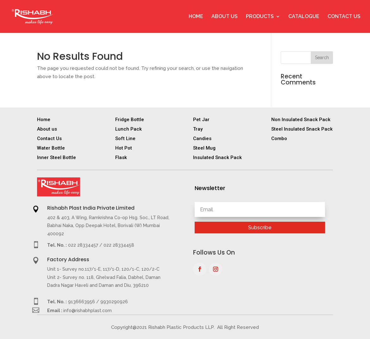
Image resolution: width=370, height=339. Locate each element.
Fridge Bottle (129, 119)
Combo (279, 138)
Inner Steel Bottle (56, 157)
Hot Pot (123, 148)
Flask (121, 157)
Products (260, 16)
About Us (224, 16)
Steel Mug (204, 148)
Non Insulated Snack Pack (300, 119)
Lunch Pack (128, 129)
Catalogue (303, 16)
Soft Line (125, 138)
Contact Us (344, 16)
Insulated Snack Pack (217, 157)
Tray (198, 129)
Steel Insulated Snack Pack (302, 129)
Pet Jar (201, 119)
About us (47, 129)
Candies (202, 138)
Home (196, 16)
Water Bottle (51, 148)
